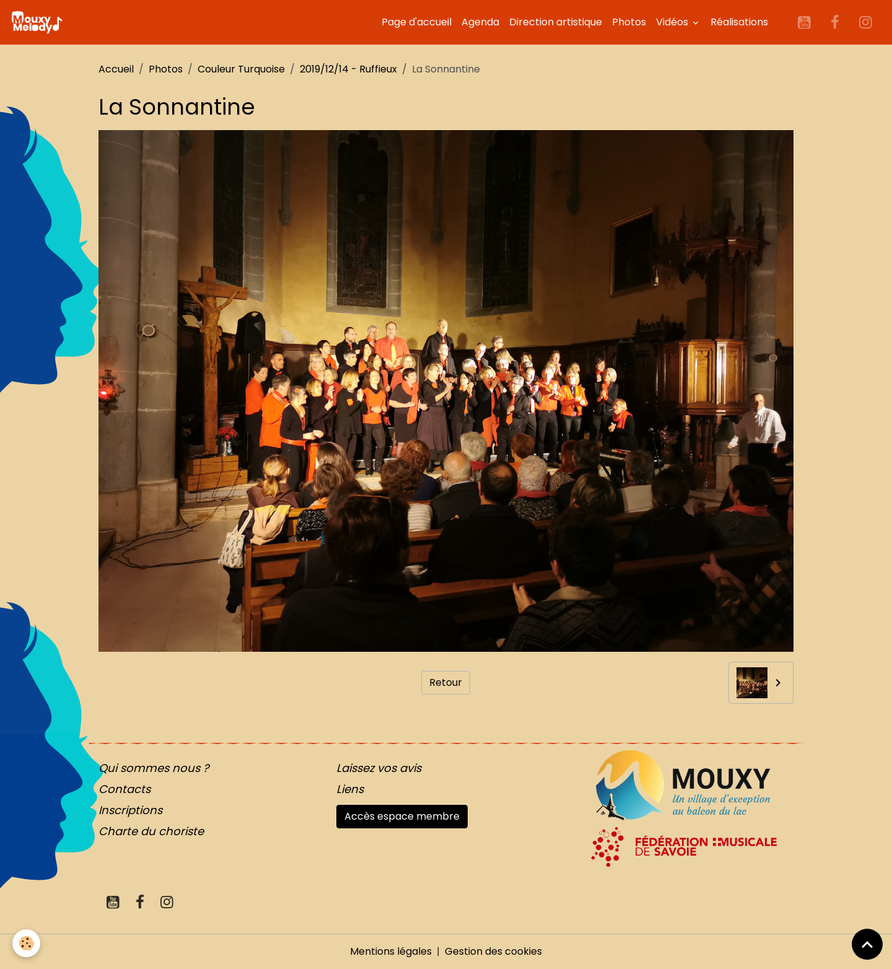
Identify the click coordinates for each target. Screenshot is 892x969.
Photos (629, 22)
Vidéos (673, 22)
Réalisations (739, 22)
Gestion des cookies (493, 951)
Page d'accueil (417, 22)
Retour (445, 682)
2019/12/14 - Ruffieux (348, 69)
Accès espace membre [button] (402, 816)
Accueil (116, 69)
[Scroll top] (867, 944)
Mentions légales (391, 951)
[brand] (39, 22)
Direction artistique (555, 22)
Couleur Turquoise (241, 69)
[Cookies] (26, 943)
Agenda (480, 22)
